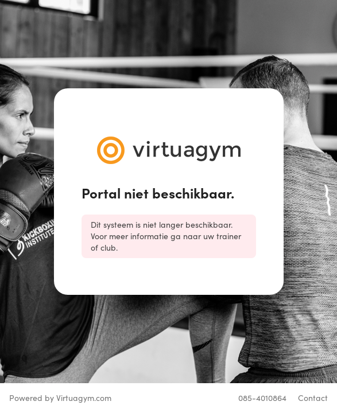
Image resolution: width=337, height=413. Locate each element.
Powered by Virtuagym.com (60, 397)
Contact (313, 397)
